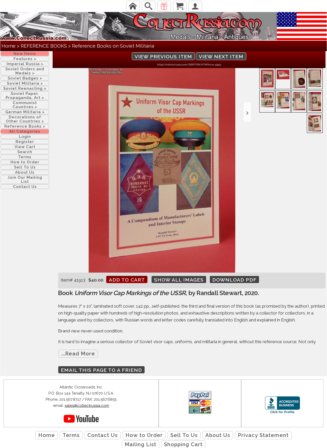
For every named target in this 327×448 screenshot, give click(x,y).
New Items (25, 53)
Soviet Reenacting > (24, 88)
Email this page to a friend (101, 370)
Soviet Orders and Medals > (24, 71)
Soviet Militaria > (25, 83)
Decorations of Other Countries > (25, 119)
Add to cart (127, 280)
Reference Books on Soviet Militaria (113, 46)
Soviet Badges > (25, 78)
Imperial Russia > (25, 64)
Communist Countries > (25, 104)
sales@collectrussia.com (87, 405)
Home (9, 46)
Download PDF (234, 280)
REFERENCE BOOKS (44, 46)
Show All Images (179, 280)
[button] (247, 112)
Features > (25, 59)
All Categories (24, 131)
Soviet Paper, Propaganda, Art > (25, 95)
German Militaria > (24, 112)
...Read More (78, 354)
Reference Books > (24, 126)
